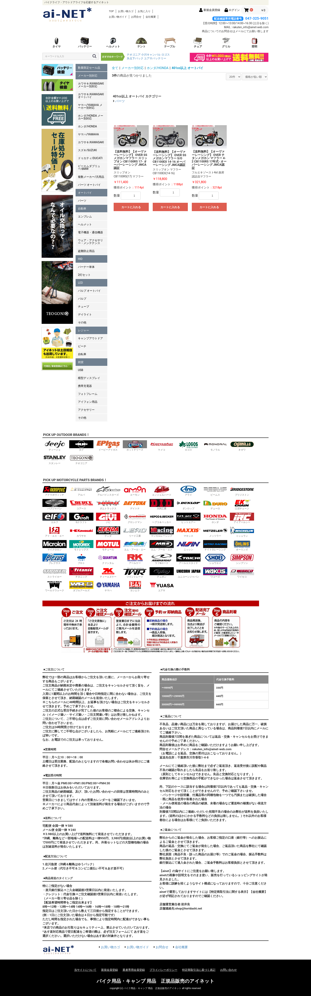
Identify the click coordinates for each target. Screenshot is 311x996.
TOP (111, 11)
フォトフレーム (87, 393)
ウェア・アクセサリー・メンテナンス (90, 242)
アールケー (135, 559)
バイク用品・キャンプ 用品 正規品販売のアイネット (156, 981)
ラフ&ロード (162, 559)
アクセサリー (86, 409)
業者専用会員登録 (134, 969)
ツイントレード (135, 572)
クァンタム (108, 559)
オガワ (242, 445)
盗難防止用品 (86, 251)
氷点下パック (135, 58)
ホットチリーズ (135, 445)
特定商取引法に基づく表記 (198, 969)
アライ (188, 490)
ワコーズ (215, 572)
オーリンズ (242, 545)
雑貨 (81, 362)
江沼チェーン (242, 504)
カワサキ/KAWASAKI (91, 142)
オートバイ (85, 192)
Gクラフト (81, 518)
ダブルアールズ (81, 586)
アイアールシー (242, 518)
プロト (81, 559)
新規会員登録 (109, 969)
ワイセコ (242, 572)
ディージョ (54, 445)
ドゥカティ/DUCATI (90, 158)
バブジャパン (54, 504)
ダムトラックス (108, 504)
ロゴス (165, 54)
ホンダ (215, 518)
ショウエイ (215, 559)
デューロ (215, 504)
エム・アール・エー (135, 545)
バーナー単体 (86, 266)
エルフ (54, 518)
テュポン (162, 572)
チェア (198, 42)
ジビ (108, 518)
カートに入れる (131, 207)
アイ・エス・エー (54, 531)
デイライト (85, 314)
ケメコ (162, 445)
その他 (82, 322)
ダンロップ (188, 504)
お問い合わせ (228, 969)
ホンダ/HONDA (87, 126)
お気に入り (144, 11)
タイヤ (56, 42)
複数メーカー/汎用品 (91, 176)
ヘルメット (113, 42)
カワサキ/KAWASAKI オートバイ (91, 96)
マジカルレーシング (162, 531)
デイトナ (135, 504)
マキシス (188, 531)
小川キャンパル (151, 54)
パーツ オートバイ (89, 184)
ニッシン (188, 545)
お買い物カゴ (125, 11)
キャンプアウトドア (90, 338)
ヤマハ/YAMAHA (88, 134)
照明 (254, 42)
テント (141, 42)
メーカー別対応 (87, 75)
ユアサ (162, 586)
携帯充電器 (85, 385)
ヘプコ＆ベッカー (162, 518)
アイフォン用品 (87, 401)
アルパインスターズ (108, 490)
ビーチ (82, 346)
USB (80, 370)
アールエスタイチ (188, 559)
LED (80, 282)
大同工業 (162, 504)
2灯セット (84, 274)
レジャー (83, 330)
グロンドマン (135, 518)
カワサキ (81, 531)
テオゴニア (134, 54)
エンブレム (85, 216)
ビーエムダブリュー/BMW (89, 167)
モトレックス (81, 545)
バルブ (82, 298)
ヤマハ (108, 586)
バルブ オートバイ (89, 290)
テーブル (170, 42)
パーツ (82, 200)
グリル (226, 42)
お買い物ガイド (118, 16)
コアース (81, 504)
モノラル (215, 445)
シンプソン (242, 559)
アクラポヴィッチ (54, 490)
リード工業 (135, 531)
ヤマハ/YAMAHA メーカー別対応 (90, 106)
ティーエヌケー (108, 572)
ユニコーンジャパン (188, 572)
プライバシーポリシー (163, 969)
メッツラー (215, 531)
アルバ (81, 490)
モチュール (108, 545)
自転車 (82, 354)
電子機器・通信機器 (90, 232)
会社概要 (151, 16)
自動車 (82, 208)
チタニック (81, 572)
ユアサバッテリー (155, 58)
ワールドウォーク (54, 586)
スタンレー (54, 459)
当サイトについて (85, 969)
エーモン (135, 490)
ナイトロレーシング (215, 545)
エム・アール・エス (162, 545)
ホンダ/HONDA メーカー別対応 (90, 117)
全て (115, 68)
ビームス (215, 490)
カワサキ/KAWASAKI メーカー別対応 (91, 85)
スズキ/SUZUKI (87, 150)
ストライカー (54, 572)
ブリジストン (242, 490)
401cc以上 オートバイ (187, 68)
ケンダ (108, 531)
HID (80, 259)
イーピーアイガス (108, 445)
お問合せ (136, 16)
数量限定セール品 (89, 67)
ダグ (81, 445)
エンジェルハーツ (162, 490)
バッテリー (85, 42)
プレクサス (54, 559)
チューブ (83, 306)
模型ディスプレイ (89, 378)
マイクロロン (54, 545)
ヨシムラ (135, 586)
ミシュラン (242, 531)
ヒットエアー (188, 518)
